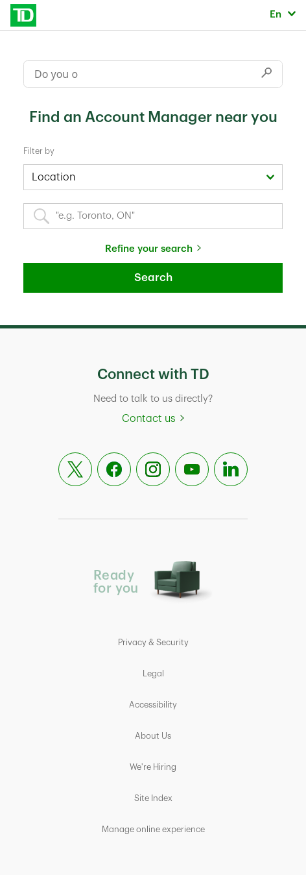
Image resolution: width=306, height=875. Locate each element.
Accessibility (153, 704)
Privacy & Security (153, 642)
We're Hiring (153, 767)
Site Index (153, 798)
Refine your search (149, 249)
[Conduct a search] (137, 74)
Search (153, 277)
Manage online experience (153, 829)
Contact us (149, 418)
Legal (153, 673)
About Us (153, 736)
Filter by (38, 151)
